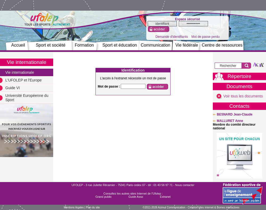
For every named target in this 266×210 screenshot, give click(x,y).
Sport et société (50, 45)
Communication (155, 45)
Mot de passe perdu (205, 37)
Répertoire (239, 76)
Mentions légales (74, 207)
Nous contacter (184, 185)
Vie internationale (19, 72)
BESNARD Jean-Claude (234, 114)
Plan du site (93, 207)
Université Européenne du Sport (26, 97)
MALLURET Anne (230, 121)
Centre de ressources (222, 45)
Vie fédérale (186, 45)
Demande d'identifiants (171, 37)
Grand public (103, 196)
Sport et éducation (119, 45)
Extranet (165, 196)
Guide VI (12, 88)
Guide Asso (135, 196)
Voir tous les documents (239, 96)
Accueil (18, 45)
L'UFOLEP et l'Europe (23, 80)
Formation (84, 45)
